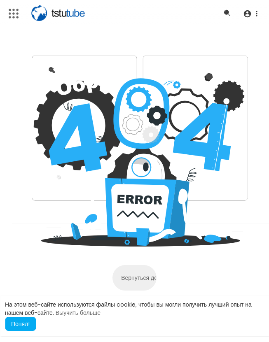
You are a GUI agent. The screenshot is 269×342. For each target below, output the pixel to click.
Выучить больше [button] (78, 313)
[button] (250, 13)
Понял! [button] (20, 324)
